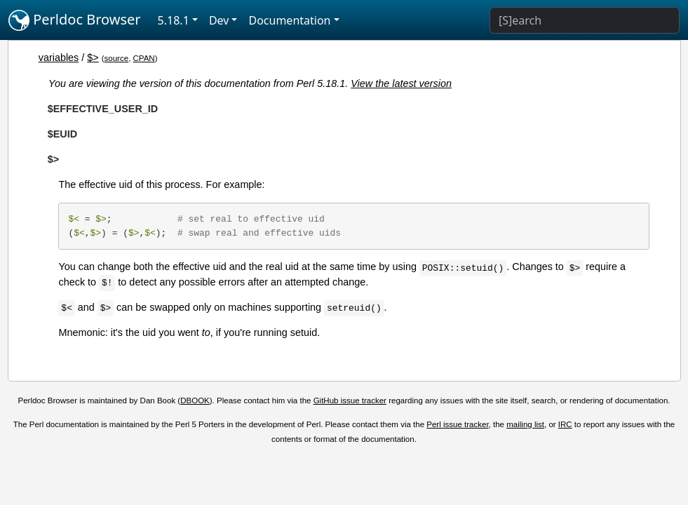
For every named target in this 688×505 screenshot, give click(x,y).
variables (59, 57)
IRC (565, 424)
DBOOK (195, 400)
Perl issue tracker (457, 424)
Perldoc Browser (74, 20)
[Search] (585, 20)
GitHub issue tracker (349, 400)
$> (92, 57)
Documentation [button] (289, 20)
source (116, 58)
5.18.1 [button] (173, 20)
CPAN (144, 58)
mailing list (525, 424)
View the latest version (401, 83)
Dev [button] (219, 20)
